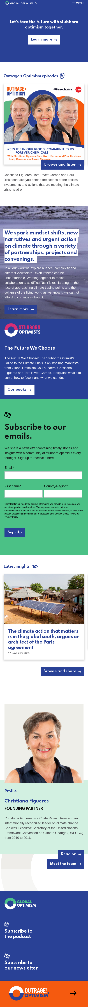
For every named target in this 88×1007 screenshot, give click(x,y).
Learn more (41, 39)
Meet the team (63, 864)
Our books (17, 390)
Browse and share (60, 671)
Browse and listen (60, 165)
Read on (68, 854)
